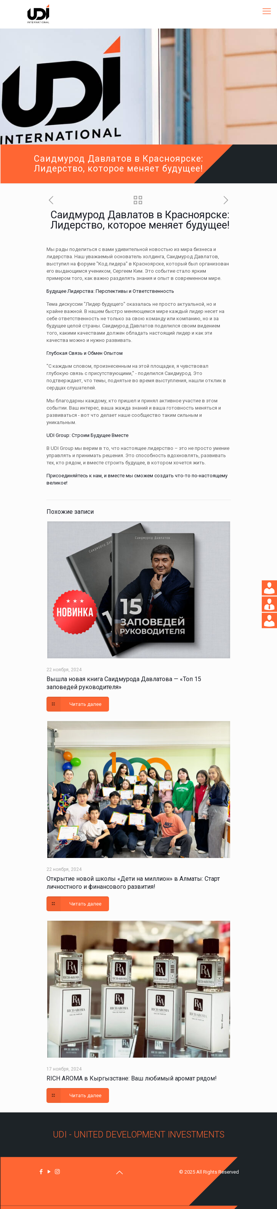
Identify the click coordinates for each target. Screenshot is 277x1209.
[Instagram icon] (57, 1171)
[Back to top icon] (120, 1172)
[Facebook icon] (41, 1171)
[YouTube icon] (49, 1171)
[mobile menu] (266, 11)
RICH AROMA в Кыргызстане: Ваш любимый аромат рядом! (131, 1078)
